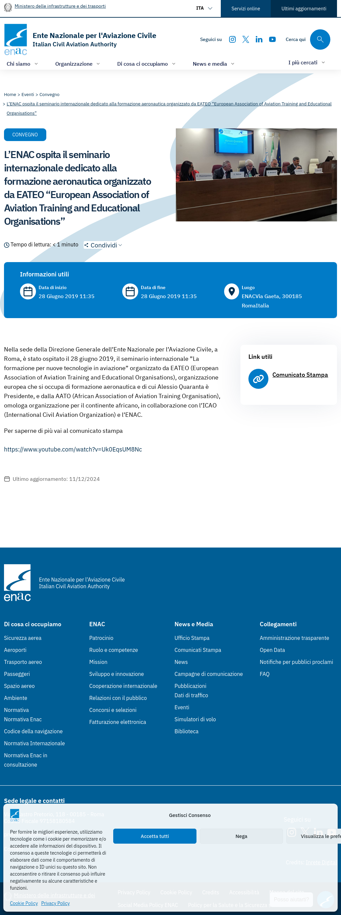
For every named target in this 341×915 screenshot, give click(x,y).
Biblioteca (186, 731)
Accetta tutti (155, 836)
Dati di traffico (191, 695)
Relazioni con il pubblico (118, 698)
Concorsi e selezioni (113, 710)
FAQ (265, 674)
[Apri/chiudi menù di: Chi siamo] (23, 63)
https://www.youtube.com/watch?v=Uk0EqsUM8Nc (73, 449)
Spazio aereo (19, 686)
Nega (241, 836)
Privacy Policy (55, 903)
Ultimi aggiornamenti (303, 8)
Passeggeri (17, 674)
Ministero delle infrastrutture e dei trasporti (60, 6)
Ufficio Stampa (191, 638)
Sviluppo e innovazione (116, 674)
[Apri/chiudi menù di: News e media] (214, 63)
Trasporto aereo (23, 662)
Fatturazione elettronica (117, 722)
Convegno (25, 134)
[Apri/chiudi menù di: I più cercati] (307, 62)
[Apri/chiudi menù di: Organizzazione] (78, 63)
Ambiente (15, 698)
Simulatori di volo (195, 719)
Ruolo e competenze (113, 650)
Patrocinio (101, 638)
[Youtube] (272, 39)
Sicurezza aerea (23, 638)
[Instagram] (232, 39)
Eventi (181, 707)
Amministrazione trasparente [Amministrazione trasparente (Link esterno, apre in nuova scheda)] (294, 638)
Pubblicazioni (190, 686)
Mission (98, 662)
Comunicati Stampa (197, 650)
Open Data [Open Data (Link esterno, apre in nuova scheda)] (272, 650)
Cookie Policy (24, 903)
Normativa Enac (23, 719)
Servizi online (245, 8)
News (181, 662)
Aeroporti (15, 650)
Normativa (16, 710)
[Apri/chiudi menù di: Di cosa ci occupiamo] (147, 63)
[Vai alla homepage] (80, 39)
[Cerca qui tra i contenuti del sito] (308, 39)
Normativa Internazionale (34, 743)
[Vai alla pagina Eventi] (28, 94)
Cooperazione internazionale (123, 686)
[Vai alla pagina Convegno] (49, 94)
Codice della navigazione (33, 731)
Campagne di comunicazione (208, 674)
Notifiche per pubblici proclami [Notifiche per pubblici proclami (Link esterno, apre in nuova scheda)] (296, 662)
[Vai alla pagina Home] (10, 94)
